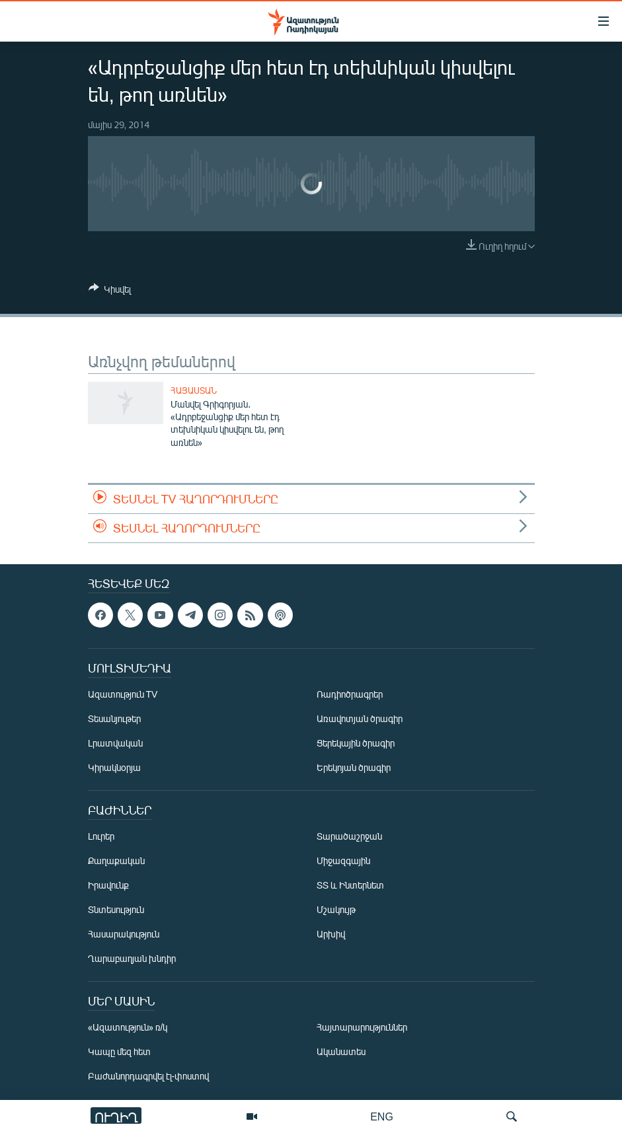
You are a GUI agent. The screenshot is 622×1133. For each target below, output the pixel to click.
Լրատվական (115, 743)
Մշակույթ (336, 910)
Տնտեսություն (116, 910)
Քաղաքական (116, 861)
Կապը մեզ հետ (119, 1052)
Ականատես (341, 1052)
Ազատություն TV (123, 694)
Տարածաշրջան (349, 836)
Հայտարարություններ (362, 1027)
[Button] (110, 291)
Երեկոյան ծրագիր (354, 768)
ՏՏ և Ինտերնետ (350, 885)
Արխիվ (331, 934)
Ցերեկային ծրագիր (356, 743)
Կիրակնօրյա (114, 768)
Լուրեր (101, 836)
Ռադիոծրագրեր (350, 694)
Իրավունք (108, 885)
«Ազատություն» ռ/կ (128, 1027)
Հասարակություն (123, 934)
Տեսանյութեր (114, 719)
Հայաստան (194, 390)
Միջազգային (343, 861)
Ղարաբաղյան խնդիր (132, 959)
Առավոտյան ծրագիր (360, 719)
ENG (381, 1116)
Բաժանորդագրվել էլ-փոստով (149, 1076)
